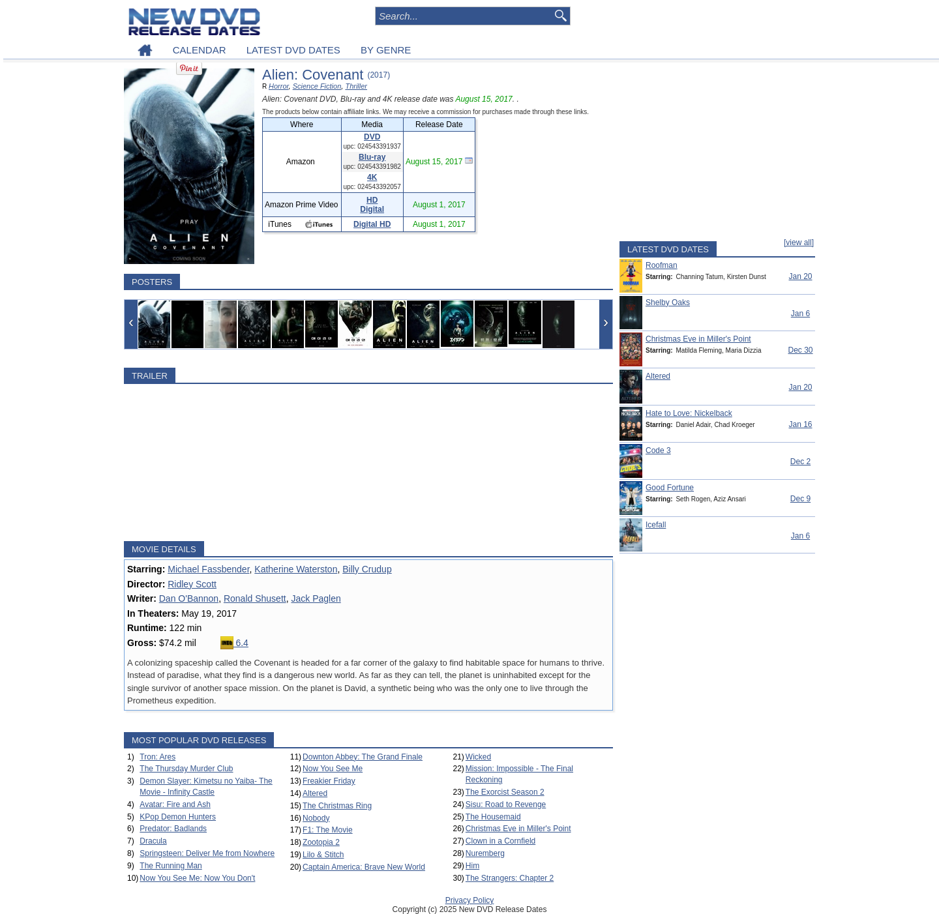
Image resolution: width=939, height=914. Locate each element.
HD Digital (372, 205)
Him (472, 865)
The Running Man (170, 865)
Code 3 (658, 450)
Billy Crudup (366, 569)
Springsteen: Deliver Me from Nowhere (207, 853)
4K (372, 177)
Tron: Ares (157, 756)
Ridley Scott (192, 584)
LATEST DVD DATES (293, 49)
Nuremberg (485, 853)
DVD (372, 136)
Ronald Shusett (255, 598)
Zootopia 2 (321, 842)
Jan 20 (800, 276)
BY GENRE (386, 49)
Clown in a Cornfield (500, 841)
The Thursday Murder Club (186, 768)
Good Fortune (670, 487)
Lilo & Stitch (323, 854)
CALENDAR (199, 49)
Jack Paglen (315, 598)
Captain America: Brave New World (364, 867)
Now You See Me (333, 768)
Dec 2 (800, 461)
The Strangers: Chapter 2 (510, 878)
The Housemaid (493, 816)
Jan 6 (800, 313)
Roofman (662, 265)
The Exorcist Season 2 (505, 792)
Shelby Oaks (668, 302)
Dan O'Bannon (188, 598)
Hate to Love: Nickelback (689, 413)
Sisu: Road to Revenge (506, 804)
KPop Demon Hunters (178, 816)
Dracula (153, 841)
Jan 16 (800, 424)
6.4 (234, 643)
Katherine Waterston (295, 569)
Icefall (656, 524)
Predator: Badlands (173, 828)
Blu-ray (372, 157)
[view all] (799, 242)
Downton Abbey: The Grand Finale (363, 756)
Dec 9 (800, 498)
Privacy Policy (469, 900)
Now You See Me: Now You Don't (197, 878)
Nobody (316, 818)
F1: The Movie (327, 829)
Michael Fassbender (208, 569)
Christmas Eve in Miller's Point (518, 828)
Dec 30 (800, 350)
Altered (315, 793)
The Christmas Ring (337, 805)
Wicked (478, 756)
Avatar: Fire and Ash (175, 804)
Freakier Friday (329, 781)
